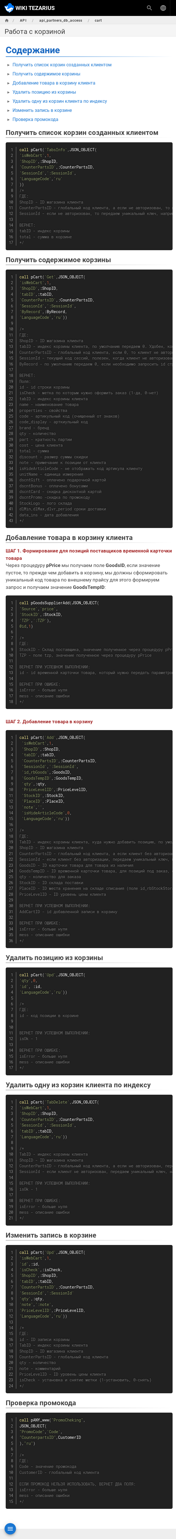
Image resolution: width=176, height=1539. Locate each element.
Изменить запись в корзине (42, 110)
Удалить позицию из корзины (44, 92)
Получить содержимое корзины (46, 74)
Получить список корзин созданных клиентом (62, 64)
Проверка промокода (35, 119)
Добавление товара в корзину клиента (54, 83)
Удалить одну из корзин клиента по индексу (60, 101)
